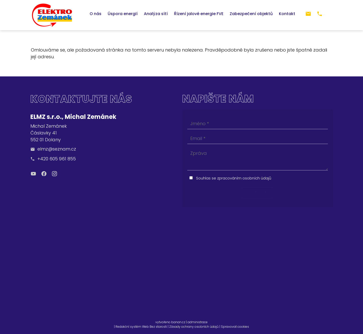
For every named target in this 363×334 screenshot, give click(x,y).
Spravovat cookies (235, 326)
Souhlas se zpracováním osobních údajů (233, 178)
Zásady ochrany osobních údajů (194, 326)
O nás (95, 14)
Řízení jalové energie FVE (198, 14)
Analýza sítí (156, 14)
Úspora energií (123, 14)
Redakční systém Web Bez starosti (141, 326)
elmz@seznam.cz (56, 149)
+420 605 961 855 (56, 159)
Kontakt (287, 14)
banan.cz (178, 322)
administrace (198, 322)
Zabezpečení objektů (251, 14)
